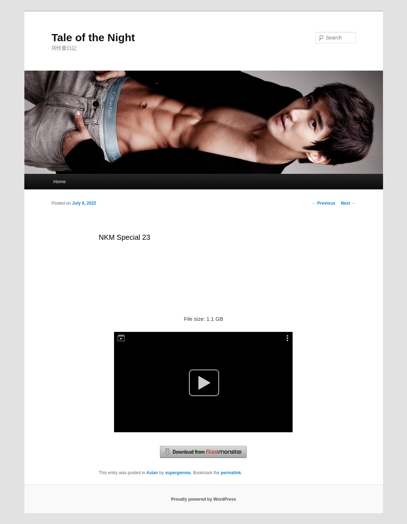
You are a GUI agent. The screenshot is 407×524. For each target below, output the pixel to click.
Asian (152, 472)
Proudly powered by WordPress (203, 499)
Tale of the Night (93, 37)
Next (348, 203)
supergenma (177, 472)
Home (59, 181)
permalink (231, 472)
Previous (323, 203)
